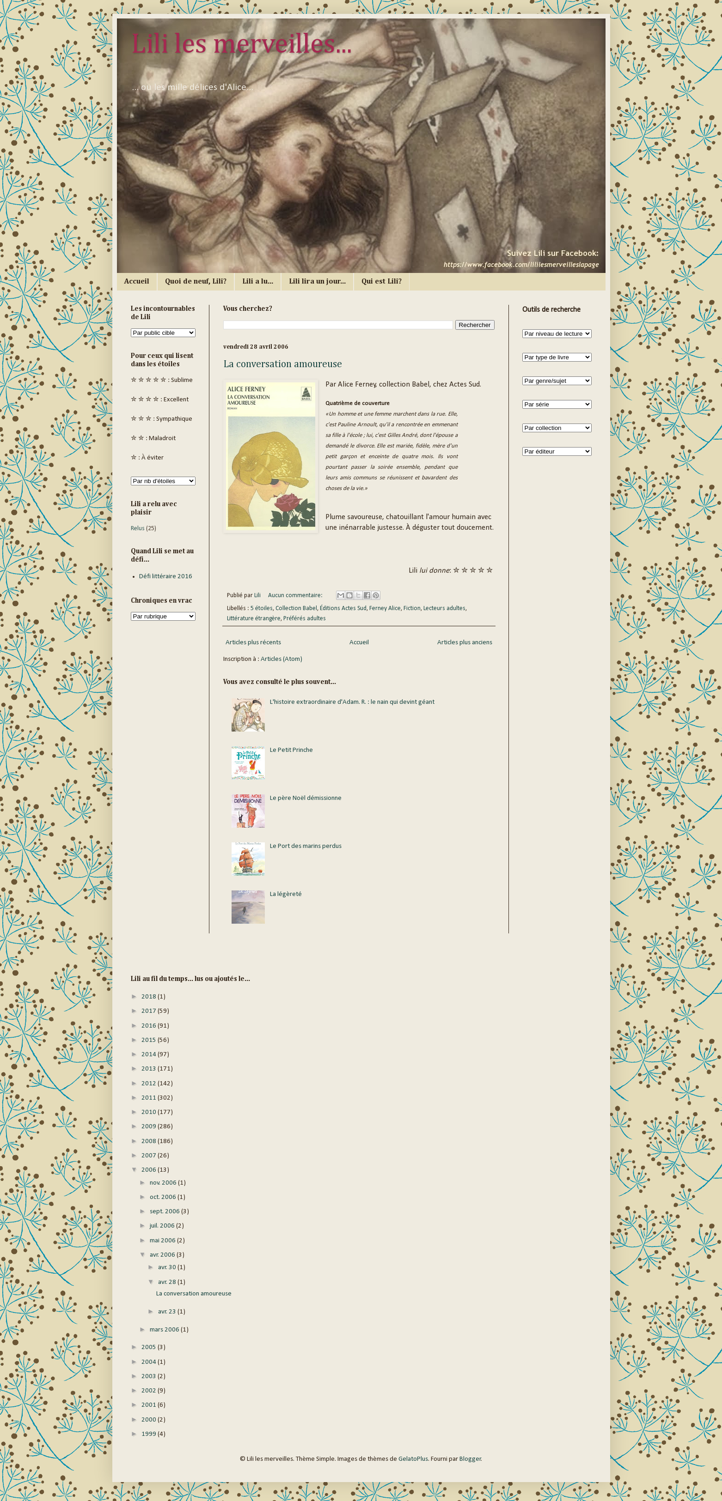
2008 (149, 1141)
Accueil (136, 281)
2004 (149, 1362)
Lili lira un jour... (317, 281)
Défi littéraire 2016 (165, 576)
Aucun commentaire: (296, 596)
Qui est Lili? (381, 281)
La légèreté (286, 894)
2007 (149, 1155)
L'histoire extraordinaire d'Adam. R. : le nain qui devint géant (352, 702)
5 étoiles (262, 608)
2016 (149, 1026)
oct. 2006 (163, 1197)
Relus (138, 529)
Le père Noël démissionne (306, 798)
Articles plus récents (253, 642)
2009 (149, 1126)
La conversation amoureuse (282, 364)
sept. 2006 (165, 1211)
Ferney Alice (385, 608)
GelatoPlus (413, 1459)
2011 (149, 1098)
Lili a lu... (257, 281)
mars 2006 (165, 1329)
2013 (149, 1068)
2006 (149, 1170)
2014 (149, 1054)
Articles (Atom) (281, 659)
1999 (149, 1434)
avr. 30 (167, 1267)
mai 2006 (163, 1240)
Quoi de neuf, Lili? (195, 281)
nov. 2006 (164, 1183)
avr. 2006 (163, 1255)
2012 (149, 1083)
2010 (149, 1112)
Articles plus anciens (464, 642)
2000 (149, 1419)
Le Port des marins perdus (306, 846)
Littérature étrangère (254, 619)
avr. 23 (167, 1311)
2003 (149, 1376)
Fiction (412, 608)
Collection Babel (296, 608)
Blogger (470, 1459)
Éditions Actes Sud (343, 608)
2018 (149, 996)
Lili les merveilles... (241, 45)
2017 (149, 1011)
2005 (149, 1347)
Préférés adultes (304, 619)
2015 (149, 1040)
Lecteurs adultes (444, 608)
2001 (149, 1405)
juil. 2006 (163, 1226)
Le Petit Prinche (291, 750)
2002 (149, 1390)
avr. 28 (167, 1282)
